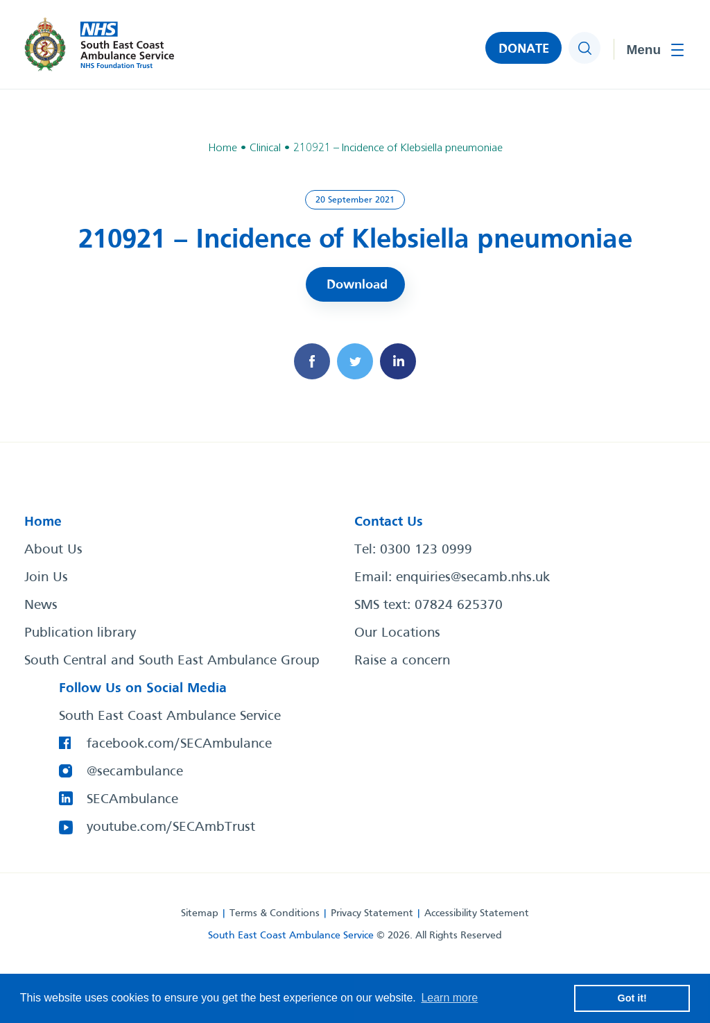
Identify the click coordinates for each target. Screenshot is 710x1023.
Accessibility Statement (476, 913)
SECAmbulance (132, 799)
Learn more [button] (449, 998)
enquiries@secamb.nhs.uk (473, 577)
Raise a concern (402, 661)
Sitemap (199, 913)
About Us (53, 550)
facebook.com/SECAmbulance (179, 744)
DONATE (524, 49)
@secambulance (135, 772)
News (41, 605)
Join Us (46, 577)
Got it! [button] (632, 998)
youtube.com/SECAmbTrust (171, 827)
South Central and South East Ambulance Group (172, 661)
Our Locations (397, 633)
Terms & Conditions (275, 913)
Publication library (80, 633)
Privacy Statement (372, 913)
